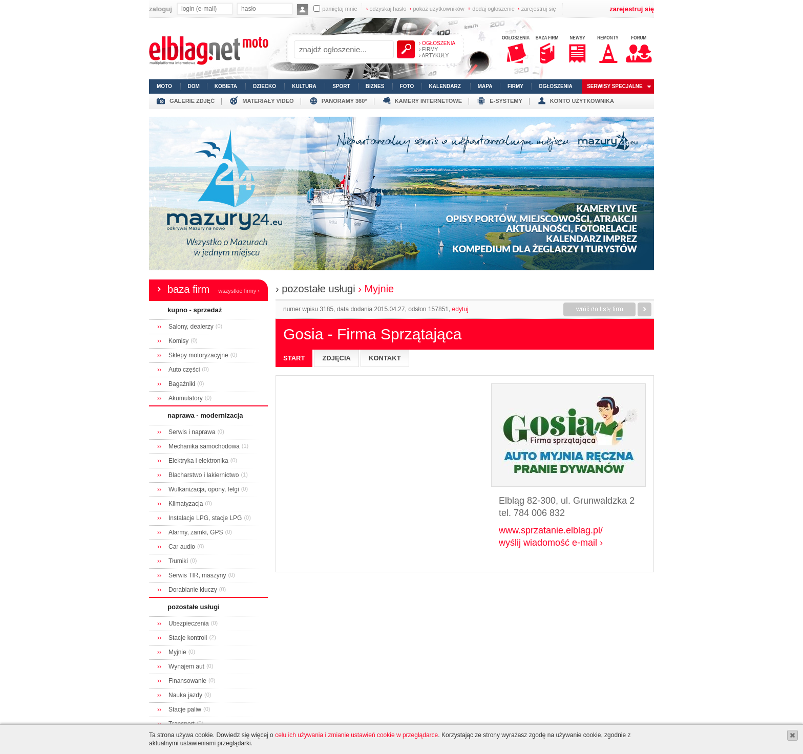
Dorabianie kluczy (192, 589)
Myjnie (177, 652)
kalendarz (445, 86)
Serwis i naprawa (191, 432)
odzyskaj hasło (386, 9)
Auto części (184, 369)
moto (164, 86)
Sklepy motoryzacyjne (198, 355)
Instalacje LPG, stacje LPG (205, 518)
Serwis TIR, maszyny (197, 575)
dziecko (264, 86)
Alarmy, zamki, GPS (195, 532)
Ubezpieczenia (188, 623)
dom (194, 86)
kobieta (226, 86)
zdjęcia (336, 358)
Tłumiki (178, 561)
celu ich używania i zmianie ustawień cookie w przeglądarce (356, 735)
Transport (181, 723)
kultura (304, 86)
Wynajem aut (186, 666)
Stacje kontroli (187, 637)
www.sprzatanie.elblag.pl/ (551, 530)
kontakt (385, 358)
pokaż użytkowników (437, 9)
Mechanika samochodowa (204, 446)
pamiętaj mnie (335, 8)
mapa (485, 86)
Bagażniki (181, 383)
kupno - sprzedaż (194, 310)
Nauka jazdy (185, 695)
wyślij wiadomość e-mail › (551, 542)
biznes (375, 86)
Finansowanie (187, 680)
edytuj (460, 309)
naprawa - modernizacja (205, 415)
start (294, 358)
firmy (515, 86)
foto (407, 86)
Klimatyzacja (185, 503)
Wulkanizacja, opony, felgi (203, 489)
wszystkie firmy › (239, 291)
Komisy (178, 340)
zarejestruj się (537, 9)
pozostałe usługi (193, 607)
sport (341, 86)
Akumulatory (185, 398)
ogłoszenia (556, 86)
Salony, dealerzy (191, 326)
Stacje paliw (184, 709)
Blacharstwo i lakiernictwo (203, 475)
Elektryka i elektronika (198, 460)
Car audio (181, 546)
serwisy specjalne (615, 86)
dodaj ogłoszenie (491, 9)
